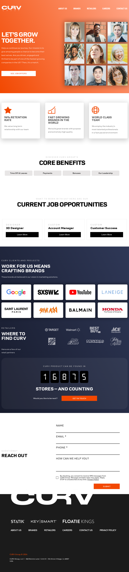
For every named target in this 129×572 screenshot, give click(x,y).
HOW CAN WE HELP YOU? (72, 458)
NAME (60, 425)
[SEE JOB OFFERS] (18, 73)
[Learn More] (22, 234)
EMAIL (60, 436)
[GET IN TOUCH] (79, 398)
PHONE (60, 447)
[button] (18, 173)
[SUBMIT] (107, 486)
